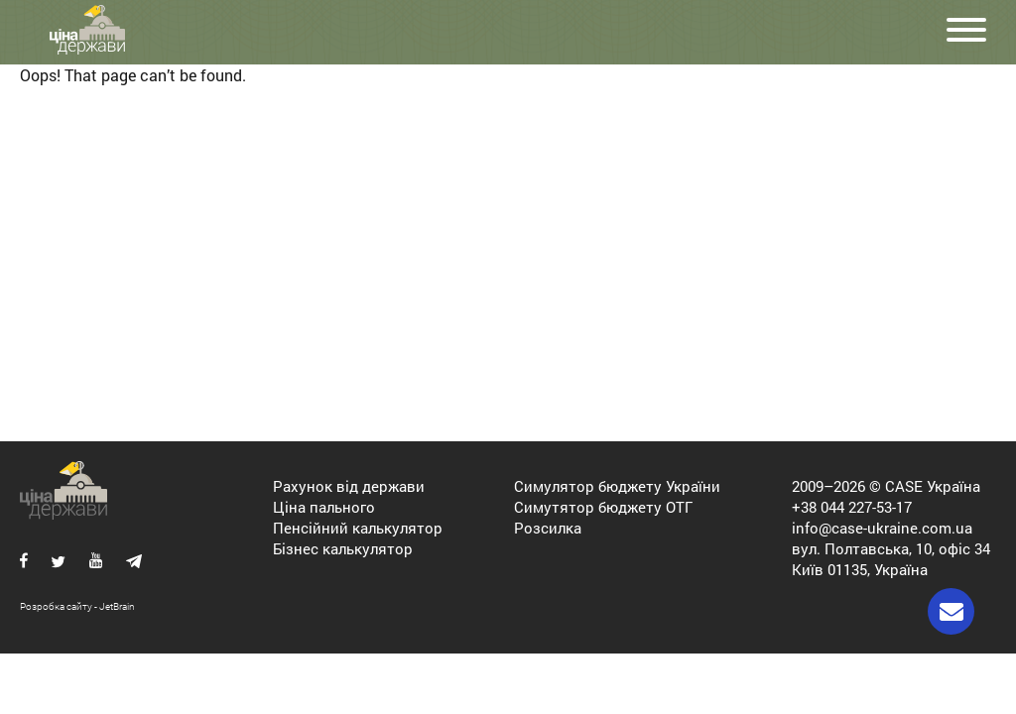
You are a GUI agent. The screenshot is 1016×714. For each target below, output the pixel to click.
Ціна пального (324, 507)
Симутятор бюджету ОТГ (603, 507)
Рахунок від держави (349, 486)
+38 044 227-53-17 (852, 507)
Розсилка (547, 527)
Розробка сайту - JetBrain (77, 606)
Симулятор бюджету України (617, 486)
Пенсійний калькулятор (358, 527)
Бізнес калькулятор (343, 548)
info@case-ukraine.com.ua (882, 527)
